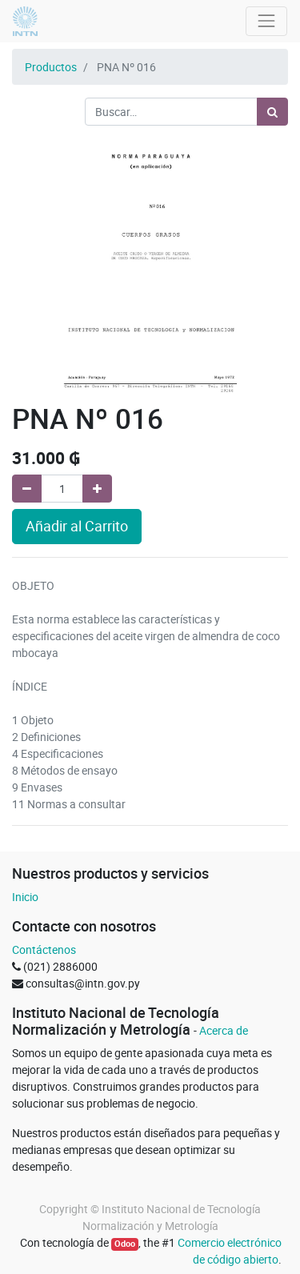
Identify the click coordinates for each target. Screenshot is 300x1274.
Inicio (25, 896)
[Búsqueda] (272, 112)
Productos (51, 66)
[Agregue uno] (97, 489)
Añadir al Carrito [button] (77, 526)
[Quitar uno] (27, 489)
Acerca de (223, 1030)
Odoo (124, 1243)
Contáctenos (44, 949)
